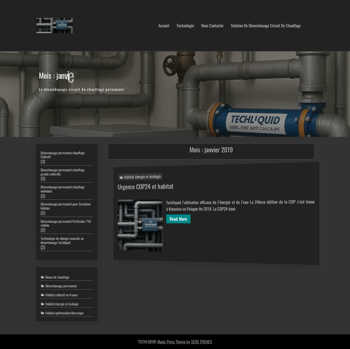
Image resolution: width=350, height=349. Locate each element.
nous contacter (212, 25)
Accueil (163, 25)
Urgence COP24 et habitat (139, 184)
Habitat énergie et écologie (136, 173)
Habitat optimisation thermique (64, 313)
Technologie (185, 25)
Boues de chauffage (57, 277)
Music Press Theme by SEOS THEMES (184, 342)
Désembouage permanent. (61, 286)
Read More (176, 219)
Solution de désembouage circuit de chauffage (266, 25)
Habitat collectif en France (61, 295)
